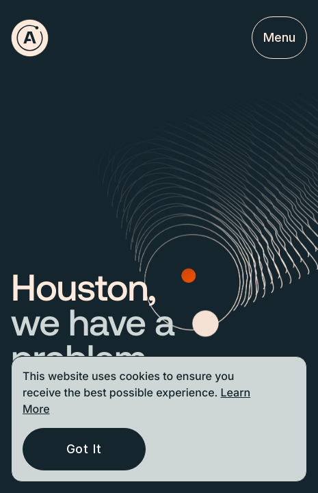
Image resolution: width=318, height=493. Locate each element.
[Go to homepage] (30, 38)
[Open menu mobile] (279, 37)
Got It (84, 449)
